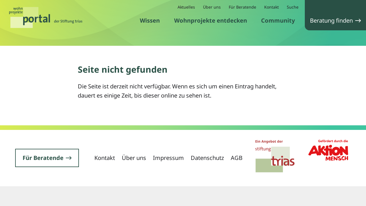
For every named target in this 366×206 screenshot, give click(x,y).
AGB (236, 158)
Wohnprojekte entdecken (210, 20)
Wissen (150, 20)
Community (278, 20)
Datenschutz (207, 158)
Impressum (168, 158)
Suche (293, 7)
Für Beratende (242, 7)
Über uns (212, 7)
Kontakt (271, 7)
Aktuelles (186, 7)
